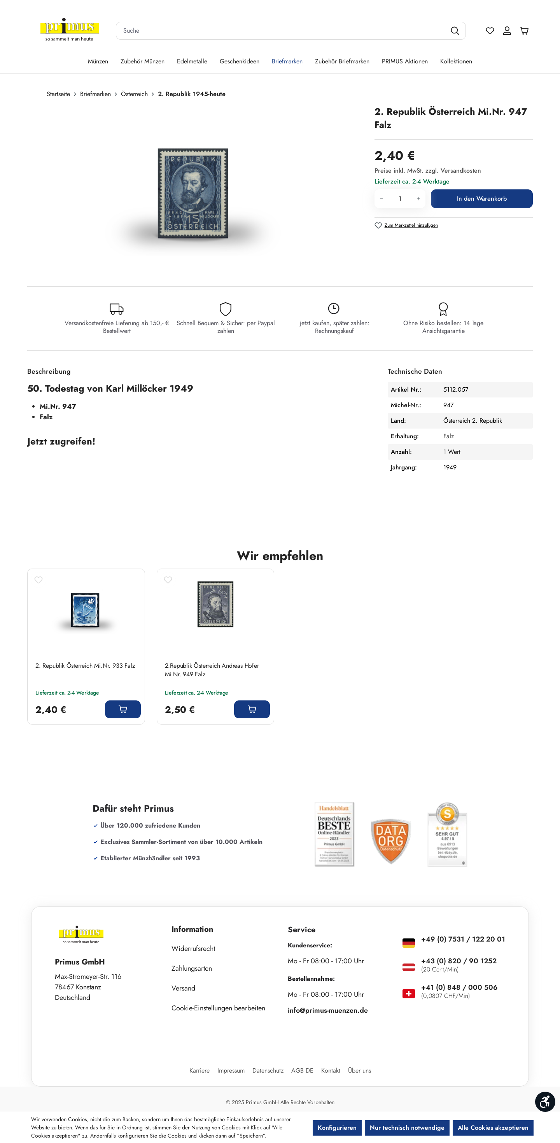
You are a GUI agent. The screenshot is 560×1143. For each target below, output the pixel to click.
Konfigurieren (337, 1127)
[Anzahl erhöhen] (418, 198)
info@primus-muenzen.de (328, 1010)
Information (193, 929)
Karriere (199, 1070)
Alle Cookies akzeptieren (493, 1127)
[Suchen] (456, 31)
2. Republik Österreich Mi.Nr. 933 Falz (85, 666)
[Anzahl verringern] (381, 198)
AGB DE (302, 1070)
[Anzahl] (400, 198)
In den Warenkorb (482, 198)
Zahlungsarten (192, 968)
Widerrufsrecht (193, 948)
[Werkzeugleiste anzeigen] (545, 1102)
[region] (196, 188)
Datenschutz (268, 1070)
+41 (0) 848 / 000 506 (459, 987)
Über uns (359, 1070)
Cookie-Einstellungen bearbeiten (218, 1008)
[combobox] (281, 31)
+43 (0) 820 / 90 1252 (459, 961)
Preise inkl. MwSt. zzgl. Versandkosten (427, 170)
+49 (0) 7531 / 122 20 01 (463, 939)
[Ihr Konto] (507, 31)
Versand (183, 988)
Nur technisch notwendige (407, 1127)
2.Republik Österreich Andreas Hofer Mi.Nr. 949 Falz (212, 670)
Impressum (231, 1070)
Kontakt (330, 1070)
